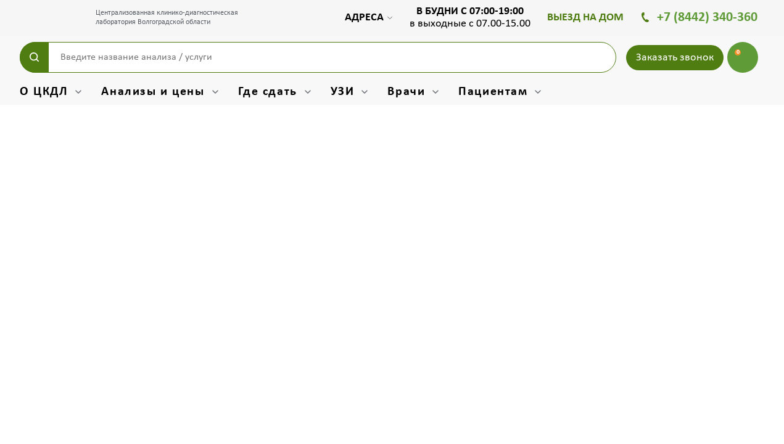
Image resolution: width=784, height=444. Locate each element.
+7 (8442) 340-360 (707, 17)
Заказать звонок (675, 58)
